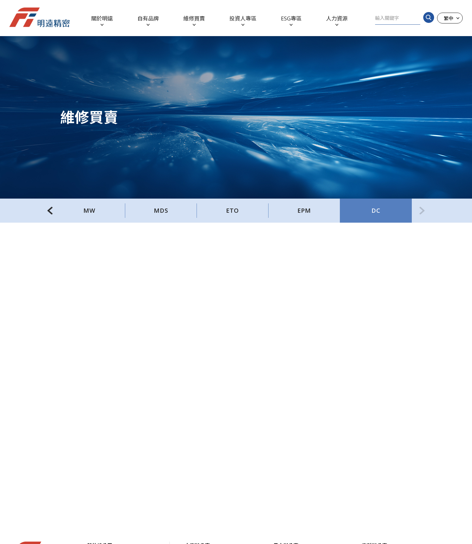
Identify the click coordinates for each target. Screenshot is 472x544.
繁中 (448, 18)
